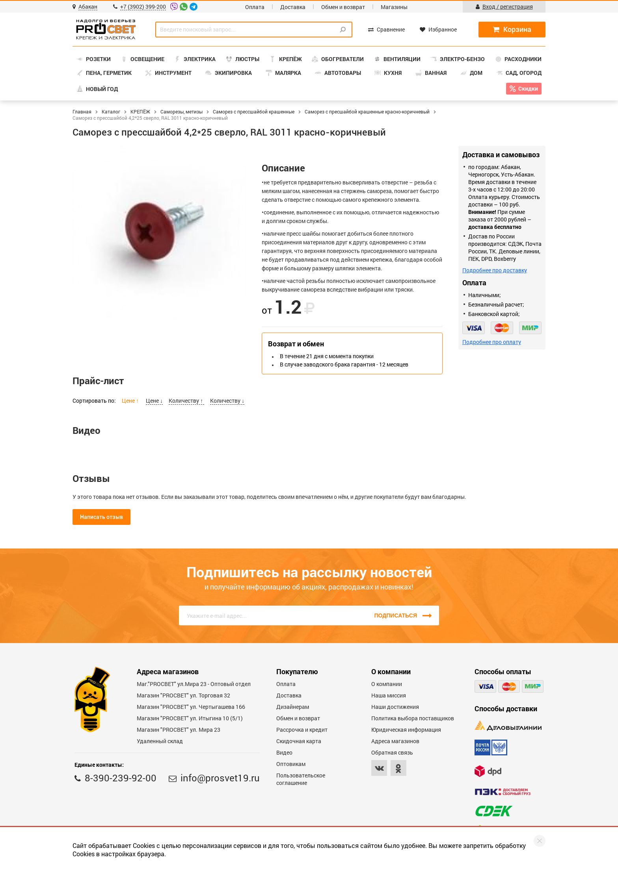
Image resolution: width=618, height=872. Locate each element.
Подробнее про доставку (494, 270)
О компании (386, 684)
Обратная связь (392, 752)
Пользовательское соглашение (300, 779)
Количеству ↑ (186, 400)
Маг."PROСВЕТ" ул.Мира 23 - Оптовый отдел (194, 684)
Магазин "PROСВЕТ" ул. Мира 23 (178, 729)
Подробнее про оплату (491, 342)
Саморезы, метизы (181, 111)
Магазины (394, 7)
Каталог (111, 111)
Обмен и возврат (343, 7)
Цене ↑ (131, 400)
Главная (82, 111)
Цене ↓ (154, 400)
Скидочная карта (298, 741)
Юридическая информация (406, 729)
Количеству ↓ (227, 400)
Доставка (292, 7)
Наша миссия (388, 695)
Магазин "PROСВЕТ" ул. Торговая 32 (183, 695)
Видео (284, 752)
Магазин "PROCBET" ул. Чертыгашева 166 (191, 706)
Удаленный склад (160, 741)
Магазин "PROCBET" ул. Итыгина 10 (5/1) (190, 718)
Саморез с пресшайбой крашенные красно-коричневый (367, 111)
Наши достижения (395, 706)
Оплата (254, 7)
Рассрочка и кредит (302, 729)
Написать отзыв (101, 517)
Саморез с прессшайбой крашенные (253, 111)
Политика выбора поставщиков (412, 718)
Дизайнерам (292, 706)
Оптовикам (290, 764)
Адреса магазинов (395, 741)
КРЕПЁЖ (140, 111)
